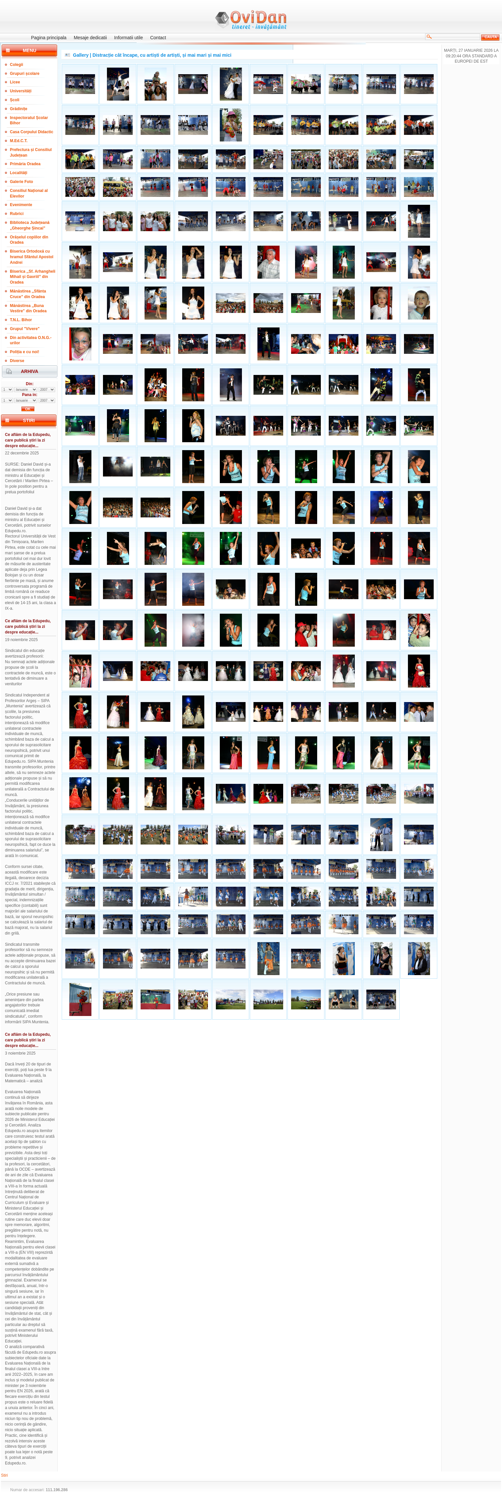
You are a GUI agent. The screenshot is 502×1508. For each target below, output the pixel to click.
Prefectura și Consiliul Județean (31, 152)
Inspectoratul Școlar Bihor (29, 120)
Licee (15, 82)
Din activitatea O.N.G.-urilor (30, 340)
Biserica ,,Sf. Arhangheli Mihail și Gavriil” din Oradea (32, 277)
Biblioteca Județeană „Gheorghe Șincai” (30, 225)
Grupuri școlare (24, 73)
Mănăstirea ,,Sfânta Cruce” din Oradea (28, 294)
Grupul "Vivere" (25, 328)
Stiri (4, 1475)
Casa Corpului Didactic (31, 132)
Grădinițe (18, 109)
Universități (20, 91)
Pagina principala (48, 37)
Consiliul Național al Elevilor (29, 193)
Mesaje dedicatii (90, 37)
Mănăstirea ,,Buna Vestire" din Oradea (28, 308)
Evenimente (21, 204)
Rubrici (16, 213)
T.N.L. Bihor (21, 320)
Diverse (17, 360)
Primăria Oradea (25, 164)
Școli (14, 100)
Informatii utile (128, 37)
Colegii (16, 64)
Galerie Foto (21, 181)
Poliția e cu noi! (24, 352)
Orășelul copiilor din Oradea (29, 240)
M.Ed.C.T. (18, 140)
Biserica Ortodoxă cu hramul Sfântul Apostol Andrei (31, 257)
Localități (18, 172)
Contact (158, 37)
